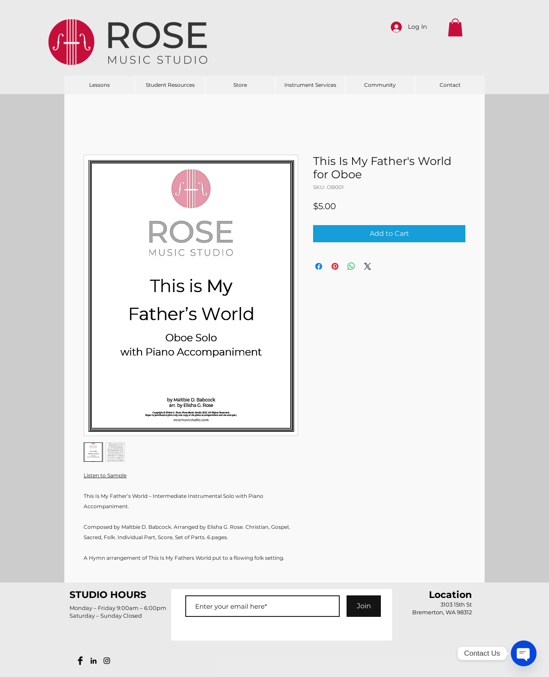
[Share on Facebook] (319, 266)
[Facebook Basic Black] (80, 660)
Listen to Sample (105, 475)
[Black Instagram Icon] (107, 660)
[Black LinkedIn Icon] (93, 660)
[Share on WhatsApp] (351, 266)
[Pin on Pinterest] (335, 266)
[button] (455, 27)
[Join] (364, 606)
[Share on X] (367, 266)
